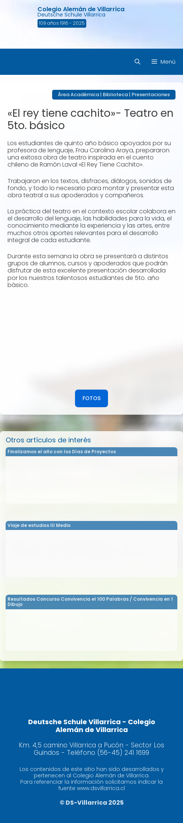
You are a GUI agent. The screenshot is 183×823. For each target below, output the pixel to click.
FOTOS (91, 398)
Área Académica (78, 94)
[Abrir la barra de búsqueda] (137, 62)
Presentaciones (151, 94)
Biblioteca (115, 94)
